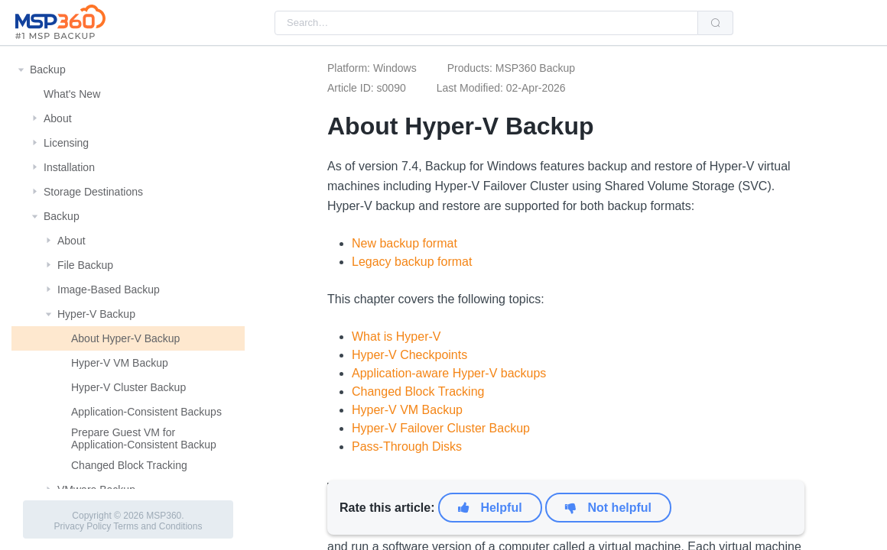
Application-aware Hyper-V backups (449, 373)
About (58, 118)
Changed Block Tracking (129, 465)
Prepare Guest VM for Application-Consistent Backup (143, 438)
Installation (69, 167)
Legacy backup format (412, 261)
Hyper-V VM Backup (119, 363)
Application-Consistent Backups (146, 412)
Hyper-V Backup (96, 314)
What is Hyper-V (396, 336)
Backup (48, 69)
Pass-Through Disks (407, 446)
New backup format (404, 243)
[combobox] (486, 23)
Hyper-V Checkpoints (409, 354)
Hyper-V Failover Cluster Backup (441, 428)
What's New (72, 94)
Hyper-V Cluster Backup (128, 387)
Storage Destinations (93, 192)
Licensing (66, 143)
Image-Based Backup (108, 289)
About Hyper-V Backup (125, 338)
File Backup (85, 265)
